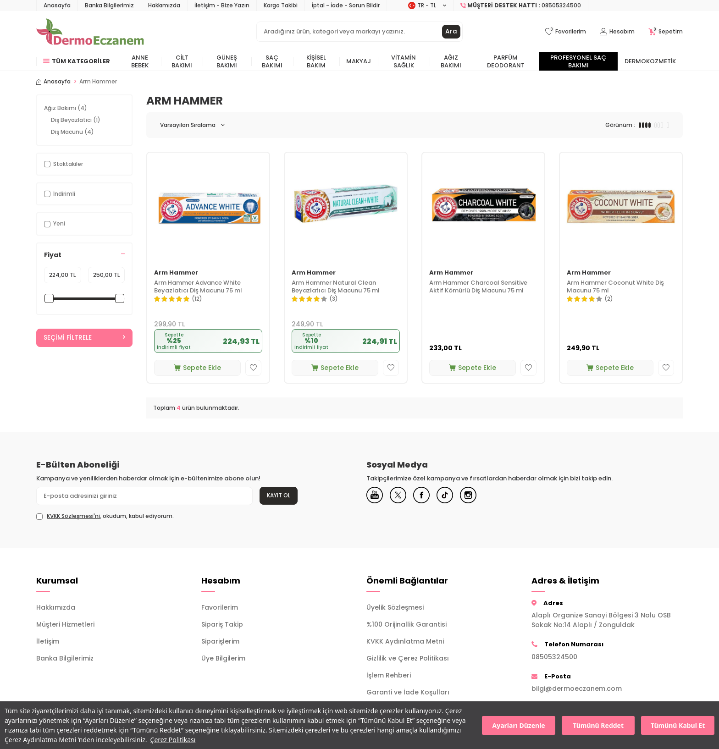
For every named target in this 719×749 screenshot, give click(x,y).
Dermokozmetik (650, 61)
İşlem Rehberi (388, 675)
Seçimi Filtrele (84, 337)
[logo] (90, 31)
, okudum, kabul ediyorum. (105, 516)
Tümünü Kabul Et (678, 725)
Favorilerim (219, 607)
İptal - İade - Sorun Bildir (346, 5)
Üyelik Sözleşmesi (395, 607)
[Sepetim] (665, 32)
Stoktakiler (63, 164)
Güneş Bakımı (226, 61)
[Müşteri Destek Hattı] (521, 5)
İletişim (47, 641)
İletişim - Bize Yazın (221, 5)
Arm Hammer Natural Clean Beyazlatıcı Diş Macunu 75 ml (336, 287)
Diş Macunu (72, 132)
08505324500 (554, 656)
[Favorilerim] (565, 32)
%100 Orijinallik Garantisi (406, 624)
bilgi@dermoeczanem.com (576, 688)
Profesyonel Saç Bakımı (578, 61)
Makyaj (358, 61)
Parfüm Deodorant (506, 61)
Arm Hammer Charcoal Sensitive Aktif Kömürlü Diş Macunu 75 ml (478, 287)
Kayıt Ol (278, 495)
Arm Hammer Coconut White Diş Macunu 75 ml (615, 287)
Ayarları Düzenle (518, 725)
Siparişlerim (220, 641)
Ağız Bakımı (451, 61)
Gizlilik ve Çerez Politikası (407, 658)
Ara (451, 31)
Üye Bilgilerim (223, 658)
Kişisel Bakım (316, 61)
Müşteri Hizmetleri (65, 624)
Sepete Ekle (197, 367)
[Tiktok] (451, 496)
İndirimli (59, 194)
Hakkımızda (164, 5)
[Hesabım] (617, 32)
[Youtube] (375, 496)
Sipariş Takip (222, 624)
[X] (401, 496)
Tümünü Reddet (598, 725)
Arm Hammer (176, 273)
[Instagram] (476, 496)
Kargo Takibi (281, 5)
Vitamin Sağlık (403, 61)
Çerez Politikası (173, 739)
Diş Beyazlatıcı (75, 120)
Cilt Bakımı (181, 61)
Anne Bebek (140, 61)
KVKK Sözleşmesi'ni (73, 516)
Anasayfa (57, 5)
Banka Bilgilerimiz (109, 5)
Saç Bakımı (272, 61)
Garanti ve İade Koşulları (407, 692)
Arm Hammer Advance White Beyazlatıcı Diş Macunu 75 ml (198, 287)
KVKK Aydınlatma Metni (405, 641)
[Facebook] (426, 496)
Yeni (54, 223)
